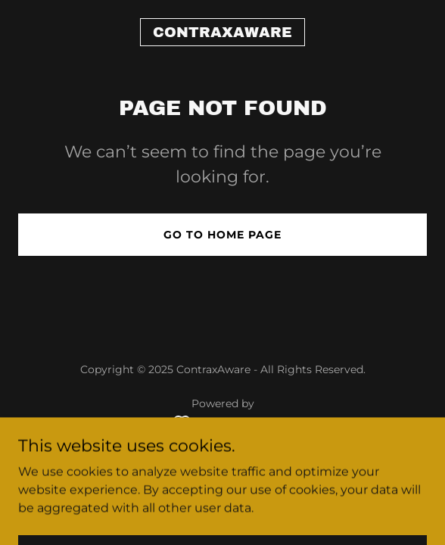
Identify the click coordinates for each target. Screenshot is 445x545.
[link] (222, 33)
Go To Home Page (222, 234)
